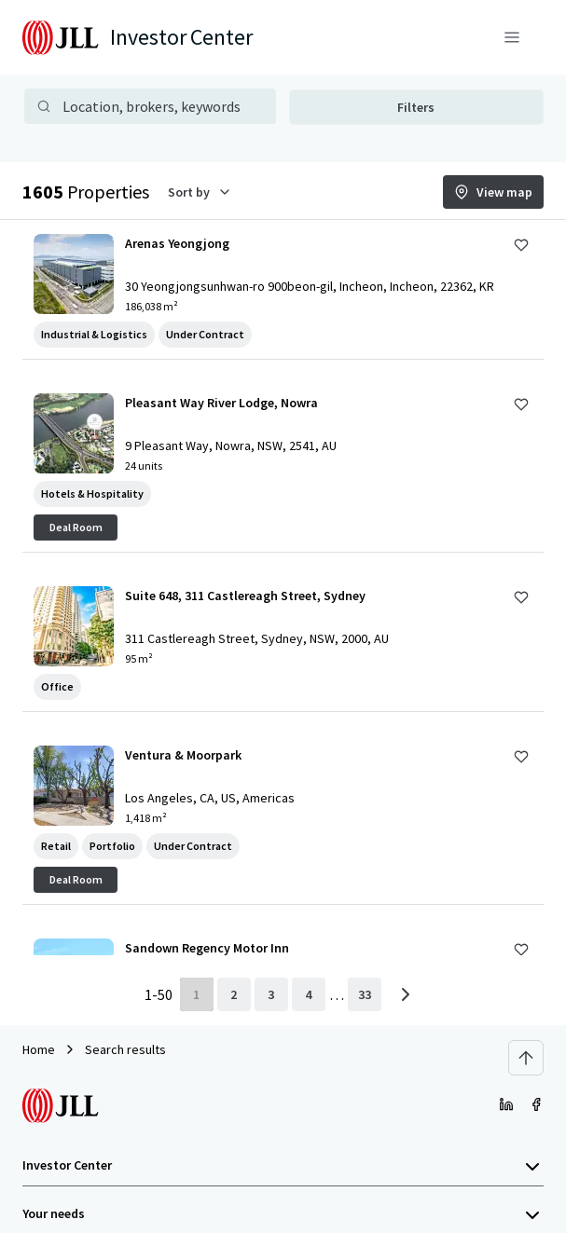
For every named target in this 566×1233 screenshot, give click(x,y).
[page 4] (308, 994)
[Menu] (512, 37)
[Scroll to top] (526, 1057)
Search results (125, 1049)
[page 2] (234, 994)
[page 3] (271, 994)
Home (38, 1049)
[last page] (364, 994)
